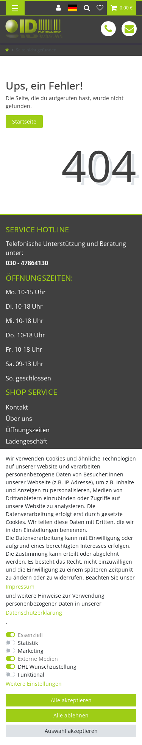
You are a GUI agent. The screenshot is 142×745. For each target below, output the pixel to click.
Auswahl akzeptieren (71, 730)
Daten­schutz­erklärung (34, 612)
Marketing (31, 650)
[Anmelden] (58, 8)
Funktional (31, 674)
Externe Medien (38, 658)
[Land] (72, 8)
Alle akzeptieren (71, 700)
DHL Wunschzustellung (47, 666)
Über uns (19, 418)
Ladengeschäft (26, 441)
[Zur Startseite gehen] (7, 50)
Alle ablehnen (71, 715)
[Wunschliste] (100, 8)
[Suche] (87, 8)
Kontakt (17, 407)
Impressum (20, 586)
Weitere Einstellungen (34, 683)
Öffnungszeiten (28, 430)
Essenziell (30, 634)
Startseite (24, 121)
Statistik (28, 642)
